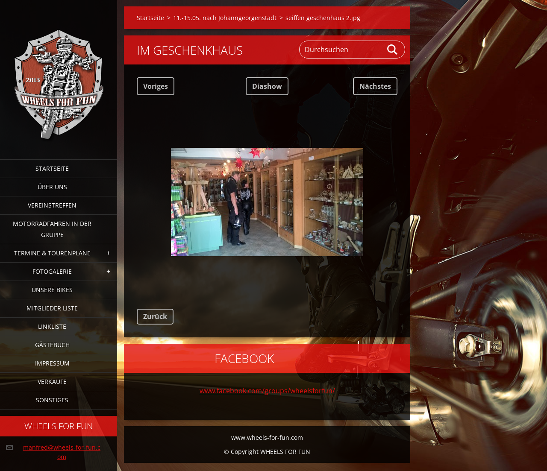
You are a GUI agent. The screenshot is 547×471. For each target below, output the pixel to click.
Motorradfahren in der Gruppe (52, 229)
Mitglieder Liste (52, 308)
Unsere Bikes (52, 290)
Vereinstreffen (52, 205)
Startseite (52, 168)
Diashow (267, 86)
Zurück (155, 316)
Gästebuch (52, 345)
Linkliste (52, 326)
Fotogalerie (52, 271)
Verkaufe (52, 381)
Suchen (392, 49)
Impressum (52, 363)
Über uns (52, 187)
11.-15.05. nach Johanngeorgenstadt (224, 18)
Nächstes (375, 86)
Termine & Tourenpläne (52, 253)
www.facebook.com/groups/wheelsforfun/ (267, 390)
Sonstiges (52, 400)
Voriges (155, 86)
